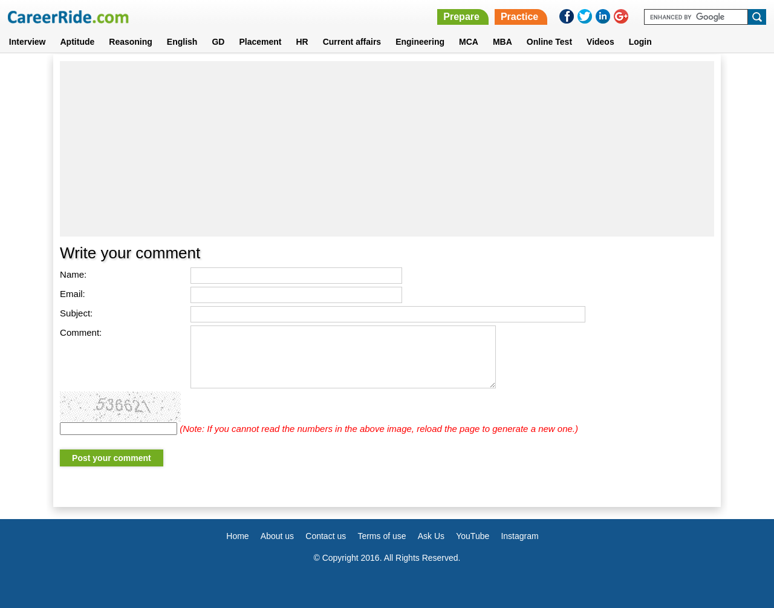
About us (277, 536)
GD (218, 42)
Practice (519, 16)
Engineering (419, 42)
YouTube (472, 536)
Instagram (519, 536)
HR (302, 42)
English (182, 42)
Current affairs (352, 42)
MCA (468, 42)
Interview (27, 42)
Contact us (325, 536)
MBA (502, 42)
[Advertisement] (387, 149)
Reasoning (130, 42)
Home (237, 536)
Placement (260, 42)
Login (640, 42)
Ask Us (431, 536)
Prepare (461, 16)
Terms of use (381, 536)
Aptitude (77, 42)
